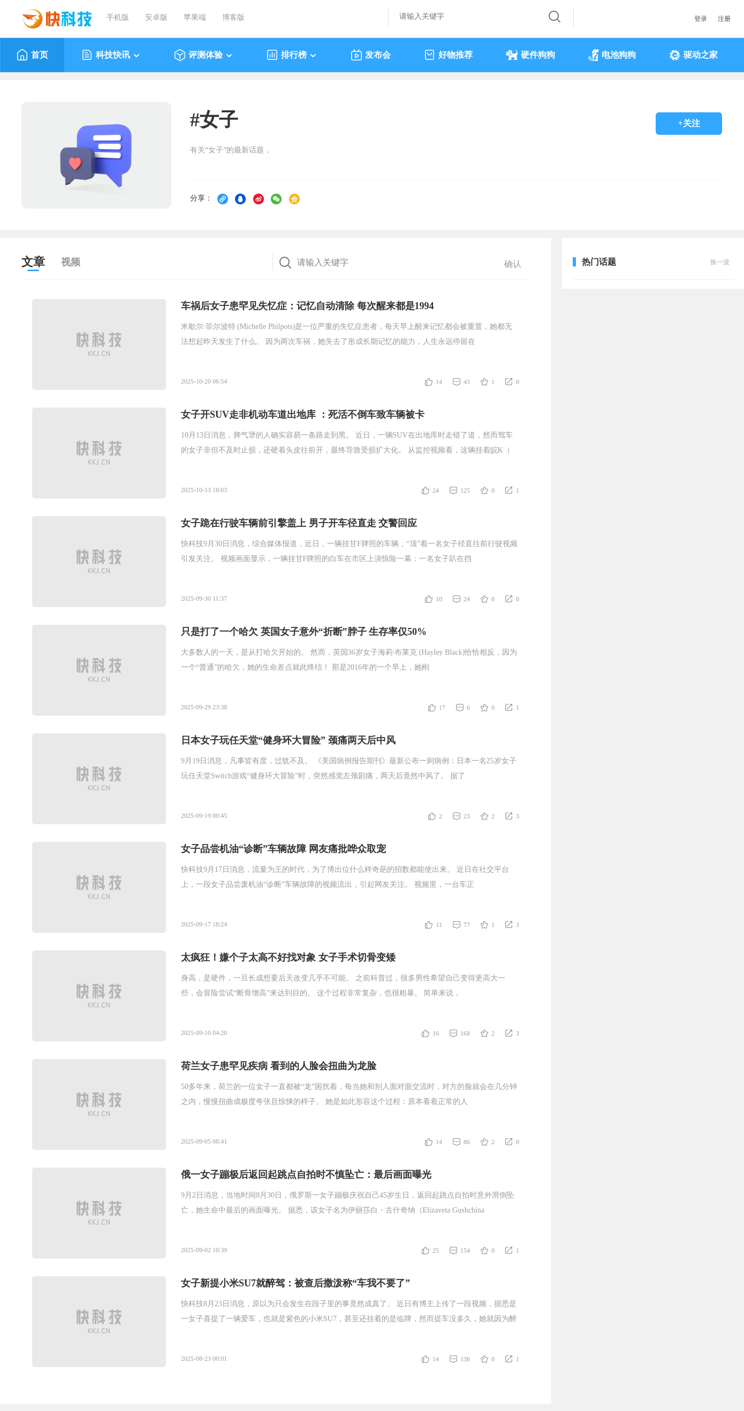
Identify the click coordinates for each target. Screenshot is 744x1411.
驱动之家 (693, 55)
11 (439, 925)
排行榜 (292, 55)
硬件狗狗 (530, 55)
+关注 (689, 123)
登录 (700, 18)
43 (467, 382)
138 (465, 1359)
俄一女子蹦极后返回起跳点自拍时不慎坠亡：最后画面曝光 (306, 1174)
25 (435, 1250)
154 (465, 1250)
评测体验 (203, 55)
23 (467, 816)
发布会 (371, 55)
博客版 (233, 17)
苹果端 (195, 17)
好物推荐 (448, 55)
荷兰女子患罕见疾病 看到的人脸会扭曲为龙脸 (278, 1066)
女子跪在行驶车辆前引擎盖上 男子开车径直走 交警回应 (299, 523)
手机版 (118, 17)
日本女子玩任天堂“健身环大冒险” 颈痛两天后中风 (288, 740)
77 (467, 925)
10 (439, 599)
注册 (724, 18)
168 (465, 1033)
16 (435, 1033)
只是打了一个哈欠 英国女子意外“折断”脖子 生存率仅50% (304, 631)
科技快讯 (111, 55)
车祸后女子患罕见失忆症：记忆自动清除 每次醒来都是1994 (307, 306)
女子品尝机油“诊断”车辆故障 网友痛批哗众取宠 (283, 848)
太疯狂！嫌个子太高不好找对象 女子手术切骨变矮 (288, 957)
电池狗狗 (612, 55)
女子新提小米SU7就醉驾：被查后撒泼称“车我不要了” (295, 1283)
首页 (32, 55)
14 (439, 382)
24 (435, 490)
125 (465, 490)
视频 (70, 262)
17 (442, 707)
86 (467, 1142)
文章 (33, 262)
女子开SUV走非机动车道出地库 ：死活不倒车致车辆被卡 (302, 414)
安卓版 (156, 17)
